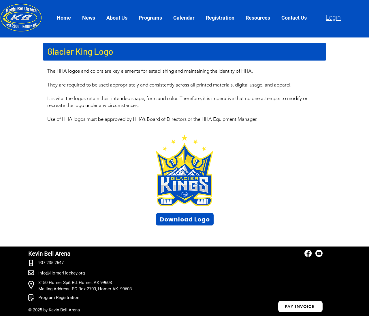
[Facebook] (308, 253)
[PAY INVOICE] (300, 306)
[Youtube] (319, 253)
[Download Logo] (185, 219)
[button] (119, 17)
